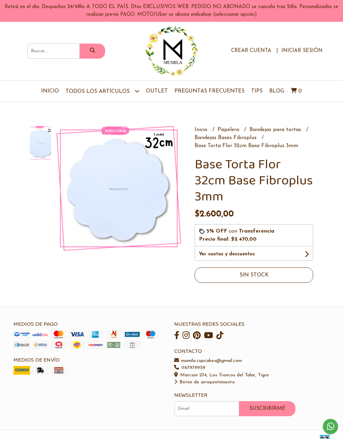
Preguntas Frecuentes (210, 91)
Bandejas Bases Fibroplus (226, 137)
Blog (276, 91)
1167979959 (189, 367)
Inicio (50, 91)
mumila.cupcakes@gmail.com (208, 360)
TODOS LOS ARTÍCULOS (102, 91)
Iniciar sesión (302, 50)
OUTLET (157, 91)
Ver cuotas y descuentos (227, 254)
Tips (257, 91)
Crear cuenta (251, 50)
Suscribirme (267, 408)
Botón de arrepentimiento (204, 382)
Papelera (229, 129)
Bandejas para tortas (276, 129)
